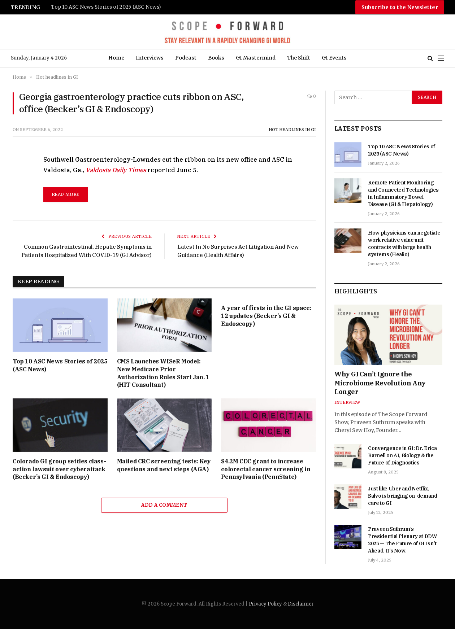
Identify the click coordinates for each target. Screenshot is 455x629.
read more (65, 194)
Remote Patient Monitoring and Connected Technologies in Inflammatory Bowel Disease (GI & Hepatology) (403, 193)
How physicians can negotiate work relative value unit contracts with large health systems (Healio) (404, 244)
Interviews (150, 57)
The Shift (298, 57)
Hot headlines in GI (292, 129)
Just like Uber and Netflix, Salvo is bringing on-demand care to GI (402, 495)
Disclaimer (301, 604)
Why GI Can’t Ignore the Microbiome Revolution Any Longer (380, 383)
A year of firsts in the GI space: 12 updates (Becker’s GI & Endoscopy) (266, 315)
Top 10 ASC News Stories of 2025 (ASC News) (106, 7)
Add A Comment (164, 505)
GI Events (334, 57)
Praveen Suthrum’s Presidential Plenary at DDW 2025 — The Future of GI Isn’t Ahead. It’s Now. (402, 540)
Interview (347, 402)
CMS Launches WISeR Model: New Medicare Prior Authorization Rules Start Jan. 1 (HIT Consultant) (163, 373)
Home (116, 57)
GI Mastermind (256, 57)
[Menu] (441, 58)
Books (216, 57)
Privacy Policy (265, 604)
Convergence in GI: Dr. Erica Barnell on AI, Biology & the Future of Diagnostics (402, 455)
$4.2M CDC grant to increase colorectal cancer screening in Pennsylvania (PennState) (265, 469)
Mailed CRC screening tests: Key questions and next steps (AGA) (164, 465)
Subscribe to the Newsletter (399, 7)
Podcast (185, 57)
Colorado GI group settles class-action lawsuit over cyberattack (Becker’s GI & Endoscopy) (59, 469)
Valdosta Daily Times (116, 170)
